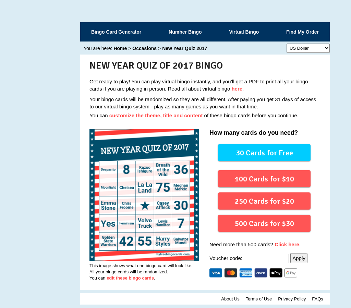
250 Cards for (264, 201)
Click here (287, 244)
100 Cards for (264, 178)
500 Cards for (264, 223)
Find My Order (302, 32)
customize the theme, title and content (156, 115)
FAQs (317, 298)
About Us (230, 298)
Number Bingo (185, 32)
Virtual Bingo (244, 32)
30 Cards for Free (264, 152)
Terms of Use (259, 298)
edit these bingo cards (130, 278)
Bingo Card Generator (116, 32)
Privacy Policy (292, 298)
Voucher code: (249, 258)
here (236, 89)
